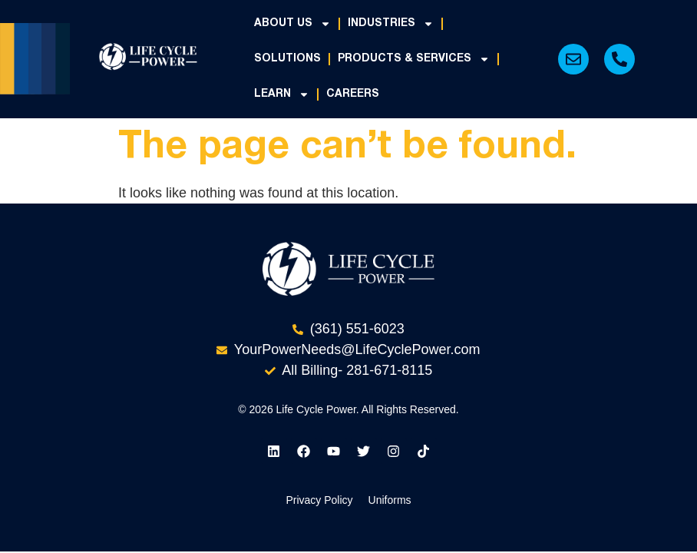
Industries (391, 24)
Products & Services (414, 59)
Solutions (287, 59)
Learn (281, 94)
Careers (352, 94)
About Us (292, 24)
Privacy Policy (319, 500)
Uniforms (389, 500)
